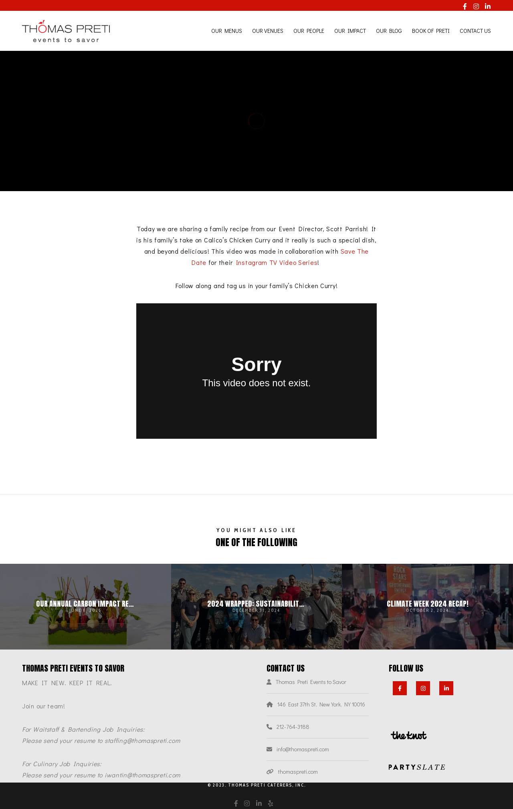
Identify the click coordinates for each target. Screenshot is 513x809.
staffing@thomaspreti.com (142, 740)
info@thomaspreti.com (303, 749)
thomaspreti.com (298, 771)
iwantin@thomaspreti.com (142, 775)
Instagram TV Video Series (277, 262)
